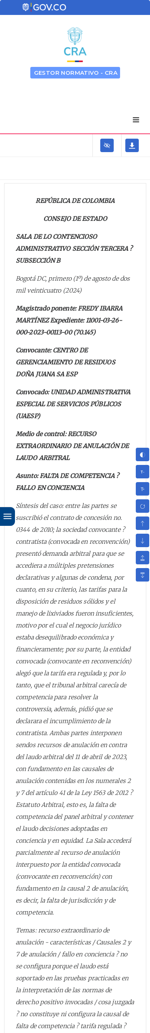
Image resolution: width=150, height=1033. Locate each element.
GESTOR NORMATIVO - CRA (76, 72)
